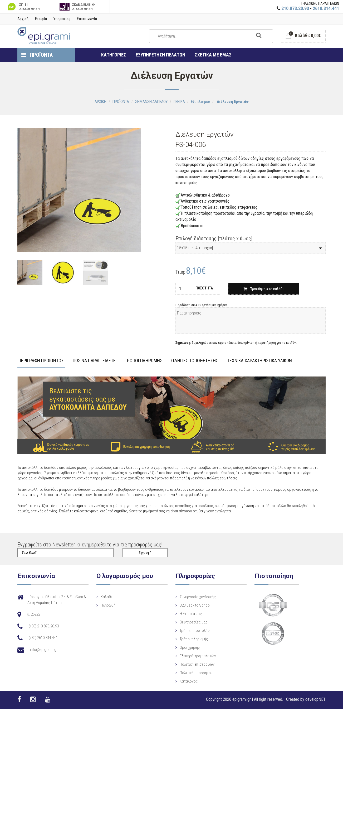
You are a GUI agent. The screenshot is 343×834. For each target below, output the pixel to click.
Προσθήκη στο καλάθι (264, 289)
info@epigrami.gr (44, 649)
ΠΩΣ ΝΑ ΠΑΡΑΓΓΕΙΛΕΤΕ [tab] (94, 360)
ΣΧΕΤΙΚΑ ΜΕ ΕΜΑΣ (213, 55)
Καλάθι (116, 596)
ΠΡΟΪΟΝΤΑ (37, 55)
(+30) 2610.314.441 (43, 637)
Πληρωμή (118, 605)
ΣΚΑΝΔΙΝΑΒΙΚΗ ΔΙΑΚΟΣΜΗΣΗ (78, 7)
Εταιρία (41, 18)
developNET (315, 699)
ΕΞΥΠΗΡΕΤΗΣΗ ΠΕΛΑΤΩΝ (160, 55)
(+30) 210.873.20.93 (44, 626)
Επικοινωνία (87, 18)
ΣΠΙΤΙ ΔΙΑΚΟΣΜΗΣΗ (23, 7)
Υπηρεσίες (61, 18)
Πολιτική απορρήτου (172, 689)
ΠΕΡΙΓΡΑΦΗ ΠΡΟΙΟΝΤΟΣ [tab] (41, 360)
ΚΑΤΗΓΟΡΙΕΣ (113, 55)
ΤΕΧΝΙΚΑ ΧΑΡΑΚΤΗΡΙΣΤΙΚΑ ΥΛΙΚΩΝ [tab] (259, 360)
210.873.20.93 (295, 8)
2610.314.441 (326, 8)
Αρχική (22, 18)
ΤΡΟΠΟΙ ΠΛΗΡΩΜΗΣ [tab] (143, 360)
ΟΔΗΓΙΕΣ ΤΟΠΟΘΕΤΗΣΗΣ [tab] (194, 360)
